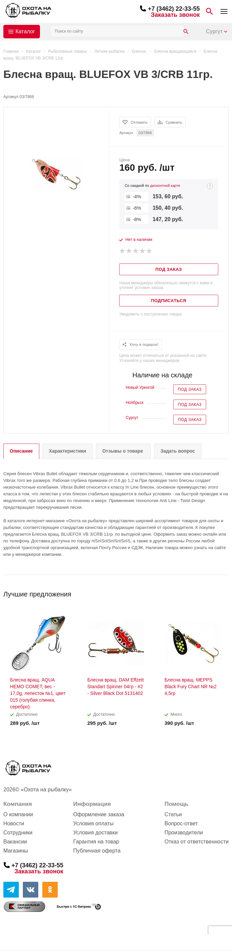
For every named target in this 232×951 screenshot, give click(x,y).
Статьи (173, 814)
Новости (13, 823)
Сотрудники (18, 832)
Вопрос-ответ (181, 823)
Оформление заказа (98, 814)
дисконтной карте (165, 185)
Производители (184, 832)
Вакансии (15, 841)
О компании (18, 814)
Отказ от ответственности (197, 841)
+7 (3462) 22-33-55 (174, 8)
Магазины (15, 851)
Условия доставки (95, 832)
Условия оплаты (93, 823)
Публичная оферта (97, 851)
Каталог (25, 31)
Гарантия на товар (96, 841)
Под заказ (189, 389)
